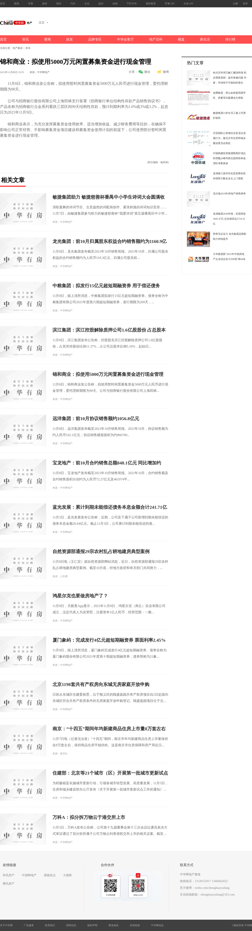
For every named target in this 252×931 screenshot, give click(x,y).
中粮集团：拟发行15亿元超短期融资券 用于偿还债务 (106, 285)
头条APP (188, 3)
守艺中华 (132, 3)
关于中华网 (6, 925)
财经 (58, 3)
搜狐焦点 (50, 875)
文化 (86, 3)
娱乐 (101, 3)
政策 (69, 39)
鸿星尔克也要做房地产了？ (80, 595)
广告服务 (29, 925)
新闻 (16, 3)
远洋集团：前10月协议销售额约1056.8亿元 (95, 418)
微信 (147, 71)
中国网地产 (29, 875)
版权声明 (92, 925)
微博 (166, 71)
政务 (44, 3)
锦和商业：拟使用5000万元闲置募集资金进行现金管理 (107, 374)
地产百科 (156, 39)
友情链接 (135, 925)
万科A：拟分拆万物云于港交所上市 (88, 817)
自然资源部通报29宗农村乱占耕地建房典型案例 (101, 551)
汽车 (72, 3)
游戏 (115, 3)
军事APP (170, 3)
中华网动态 (157, 925)
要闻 (47, 39)
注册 (235, 3)
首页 (2, 3)
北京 (43, 22)
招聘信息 (71, 925)
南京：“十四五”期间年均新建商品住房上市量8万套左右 (109, 728)
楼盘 (181, 39)
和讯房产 (8, 875)
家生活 (205, 39)
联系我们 (50, 925)
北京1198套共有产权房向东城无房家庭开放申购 (100, 684)
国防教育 (151, 3)
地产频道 (18, 48)
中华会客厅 (125, 39)
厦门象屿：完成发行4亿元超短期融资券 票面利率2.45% (109, 640)
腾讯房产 (8, 883)
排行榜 (230, 39)
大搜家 (67, 875)
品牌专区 (95, 39)
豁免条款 (114, 925)
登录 (245, 3)
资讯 (25, 39)
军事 (30, 3)
